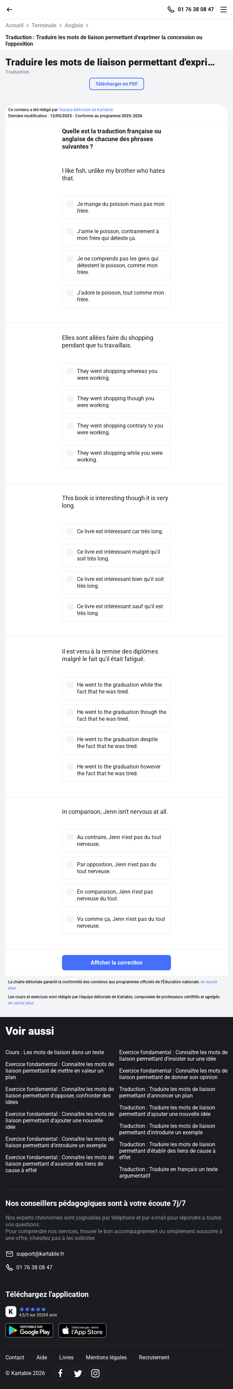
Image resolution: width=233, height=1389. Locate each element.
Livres (66, 1357)
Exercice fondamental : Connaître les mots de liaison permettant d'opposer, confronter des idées (59, 1095)
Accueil (14, 25)
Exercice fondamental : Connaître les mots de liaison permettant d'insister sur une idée (173, 1055)
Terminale (44, 25)
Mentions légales (106, 1357)
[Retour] (12, 9)
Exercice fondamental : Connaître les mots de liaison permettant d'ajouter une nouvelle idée (59, 1120)
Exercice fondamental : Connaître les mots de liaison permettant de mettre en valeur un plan (59, 1070)
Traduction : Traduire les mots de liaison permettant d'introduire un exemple (167, 1129)
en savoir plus (21, 1003)
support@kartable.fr (40, 1254)
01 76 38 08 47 (196, 9)
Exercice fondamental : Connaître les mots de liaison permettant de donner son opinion (173, 1073)
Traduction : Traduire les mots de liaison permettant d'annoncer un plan (167, 1092)
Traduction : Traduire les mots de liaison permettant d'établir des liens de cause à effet (167, 1151)
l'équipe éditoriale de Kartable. (86, 109)
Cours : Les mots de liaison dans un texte (54, 1052)
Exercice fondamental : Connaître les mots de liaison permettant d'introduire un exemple (59, 1142)
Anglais (74, 25)
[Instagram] (95, 1373)
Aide (41, 1357)
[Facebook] (60, 1373)
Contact (14, 1357)
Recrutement (154, 1357)
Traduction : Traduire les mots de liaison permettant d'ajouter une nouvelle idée (167, 1110)
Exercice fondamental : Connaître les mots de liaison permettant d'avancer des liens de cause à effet (59, 1164)
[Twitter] (78, 1373)
